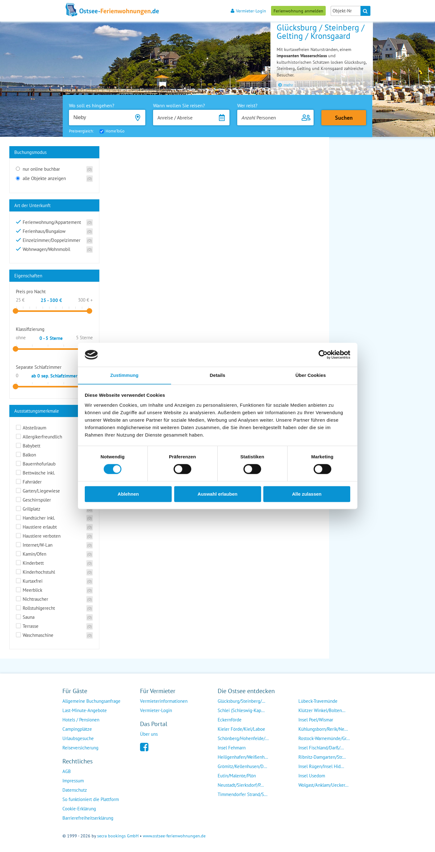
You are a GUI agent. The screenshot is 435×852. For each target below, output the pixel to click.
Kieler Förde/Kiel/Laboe (241, 729)
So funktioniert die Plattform (90, 799)
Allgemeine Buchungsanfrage (91, 701)
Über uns (149, 734)
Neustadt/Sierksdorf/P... (241, 785)
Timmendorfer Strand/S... (242, 794)
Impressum (73, 781)
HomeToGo (115, 131)
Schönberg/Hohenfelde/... (243, 738)
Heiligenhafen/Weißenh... (243, 757)
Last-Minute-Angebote (84, 710)
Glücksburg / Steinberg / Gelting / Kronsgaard (321, 31)
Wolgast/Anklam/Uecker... (323, 785)
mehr (285, 85)
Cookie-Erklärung (79, 809)
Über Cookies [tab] (311, 375)
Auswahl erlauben (217, 494)
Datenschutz (74, 790)
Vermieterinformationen (164, 701)
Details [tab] (217, 375)
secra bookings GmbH (117, 836)
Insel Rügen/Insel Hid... (321, 766)
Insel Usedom (311, 776)
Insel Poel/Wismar (315, 720)
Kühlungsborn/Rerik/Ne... (323, 729)
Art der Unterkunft (32, 205)
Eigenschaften (28, 276)
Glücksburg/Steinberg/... (241, 701)
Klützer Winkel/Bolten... (321, 710)
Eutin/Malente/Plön (237, 776)
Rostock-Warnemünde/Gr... (324, 738)
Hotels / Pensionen (80, 720)
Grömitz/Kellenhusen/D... (242, 766)
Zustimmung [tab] (124, 375)
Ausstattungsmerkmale (36, 411)
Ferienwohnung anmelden (298, 11)
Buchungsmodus (30, 152)
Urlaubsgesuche (78, 738)
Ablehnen (128, 494)
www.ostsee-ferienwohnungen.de (174, 836)
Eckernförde (230, 720)
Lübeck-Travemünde (318, 701)
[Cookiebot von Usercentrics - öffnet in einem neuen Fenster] (323, 354)
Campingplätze (77, 729)
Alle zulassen (306, 494)
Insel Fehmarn (232, 748)
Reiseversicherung (80, 748)
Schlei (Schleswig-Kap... (241, 710)
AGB (66, 771)
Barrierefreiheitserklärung (87, 818)
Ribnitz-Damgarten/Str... (322, 757)
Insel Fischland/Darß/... (321, 748)
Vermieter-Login (248, 11)
